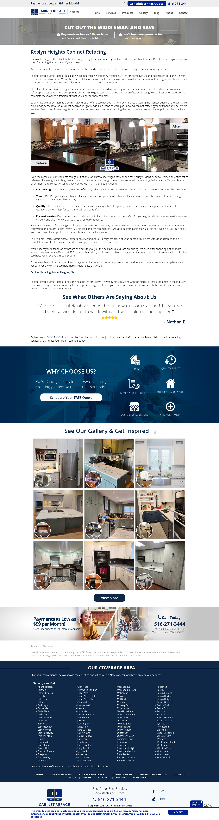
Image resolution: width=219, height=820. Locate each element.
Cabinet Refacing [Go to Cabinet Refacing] (61, 774)
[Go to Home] (48, 14)
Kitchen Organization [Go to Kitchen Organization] (153, 774)
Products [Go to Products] (127, 13)
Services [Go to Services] (111, 13)
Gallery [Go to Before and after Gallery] (143, 13)
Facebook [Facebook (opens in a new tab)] (153, 791)
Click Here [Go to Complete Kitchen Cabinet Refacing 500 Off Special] (165, 629)
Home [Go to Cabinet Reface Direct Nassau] (96, 13)
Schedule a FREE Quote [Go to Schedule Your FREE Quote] (146, 4)
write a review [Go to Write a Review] (153, 799)
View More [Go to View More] (109, 597)
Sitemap (121, 777)
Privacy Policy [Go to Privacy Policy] (130, 810)
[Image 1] (58, 463)
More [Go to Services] (177, 774)
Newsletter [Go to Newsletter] (162, 799)
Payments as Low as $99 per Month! (55, 3)
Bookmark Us (141, 777)
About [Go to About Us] (169, 13)
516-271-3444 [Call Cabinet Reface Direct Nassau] (178, 3)
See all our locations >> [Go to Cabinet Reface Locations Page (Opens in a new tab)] (98, 766)
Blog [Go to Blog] (156, 13)
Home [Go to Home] (39, 774)
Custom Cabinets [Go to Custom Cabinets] (121, 774)
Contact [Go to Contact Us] (183, 13)
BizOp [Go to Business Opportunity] (72, 777)
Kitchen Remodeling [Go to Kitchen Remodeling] (91, 774)
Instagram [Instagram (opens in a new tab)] (162, 791)
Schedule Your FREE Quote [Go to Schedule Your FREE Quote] (71, 397)
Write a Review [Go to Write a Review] (123, 4)
